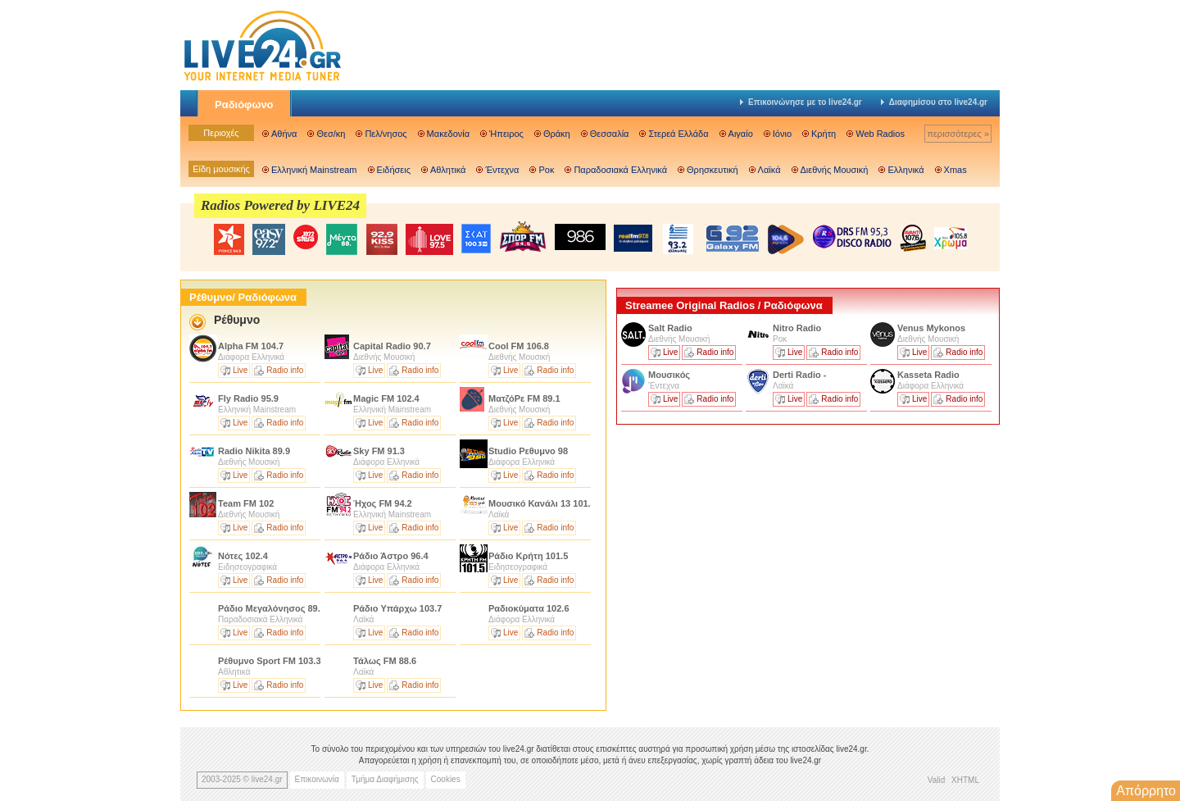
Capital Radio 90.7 (392, 346)
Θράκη (556, 134)
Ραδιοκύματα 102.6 (529, 608)
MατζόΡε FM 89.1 (524, 398)
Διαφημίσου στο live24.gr (934, 102)
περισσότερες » (958, 134)
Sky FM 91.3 (379, 451)
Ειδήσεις (394, 170)
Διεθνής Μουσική (835, 170)
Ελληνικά (905, 170)
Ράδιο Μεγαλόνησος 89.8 (271, 608)
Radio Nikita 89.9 (254, 451)
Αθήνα (284, 134)
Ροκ (546, 170)
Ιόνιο (782, 134)
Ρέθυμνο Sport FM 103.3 (269, 661)
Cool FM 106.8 (518, 346)
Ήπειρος (506, 134)
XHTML (965, 780)
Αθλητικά (447, 170)
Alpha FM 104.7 (251, 346)
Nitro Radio (797, 328)
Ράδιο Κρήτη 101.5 (528, 556)
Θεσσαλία (609, 134)
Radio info (284, 370)
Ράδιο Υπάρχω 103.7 (397, 608)
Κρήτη (823, 134)
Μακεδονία (448, 134)
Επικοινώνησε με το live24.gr (801, 102)
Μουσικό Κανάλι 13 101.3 (542, 503)
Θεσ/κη (330, 134)
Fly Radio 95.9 (248, 398)
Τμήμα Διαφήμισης (385, 779)
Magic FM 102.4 (386, 398)
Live (240, 370)
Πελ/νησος (385, 134)
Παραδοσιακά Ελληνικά (620, 170)
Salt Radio (671, 328)
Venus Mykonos (932, 328)
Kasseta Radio (929, 375)
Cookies (446, 779)
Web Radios (880, 134)
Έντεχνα (502, 170)
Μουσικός (669, 375)
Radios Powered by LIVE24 (280, 205)
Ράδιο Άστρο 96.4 (391, 556)
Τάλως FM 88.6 (384, 661)
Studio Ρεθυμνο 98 (528, 451)
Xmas (955, 170)
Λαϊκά (769, 170)
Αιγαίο (740, 134)
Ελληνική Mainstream (314, 170)
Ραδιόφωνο (244, 104)
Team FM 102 (246, 503)
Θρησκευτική (712, 170)
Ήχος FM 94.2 (382, 503)
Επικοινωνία (317, 779)
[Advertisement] (739, 543)
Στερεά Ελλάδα (678, 134)
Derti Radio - (799, 375)
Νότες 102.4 (243, 556)
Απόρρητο (1146, 791)
